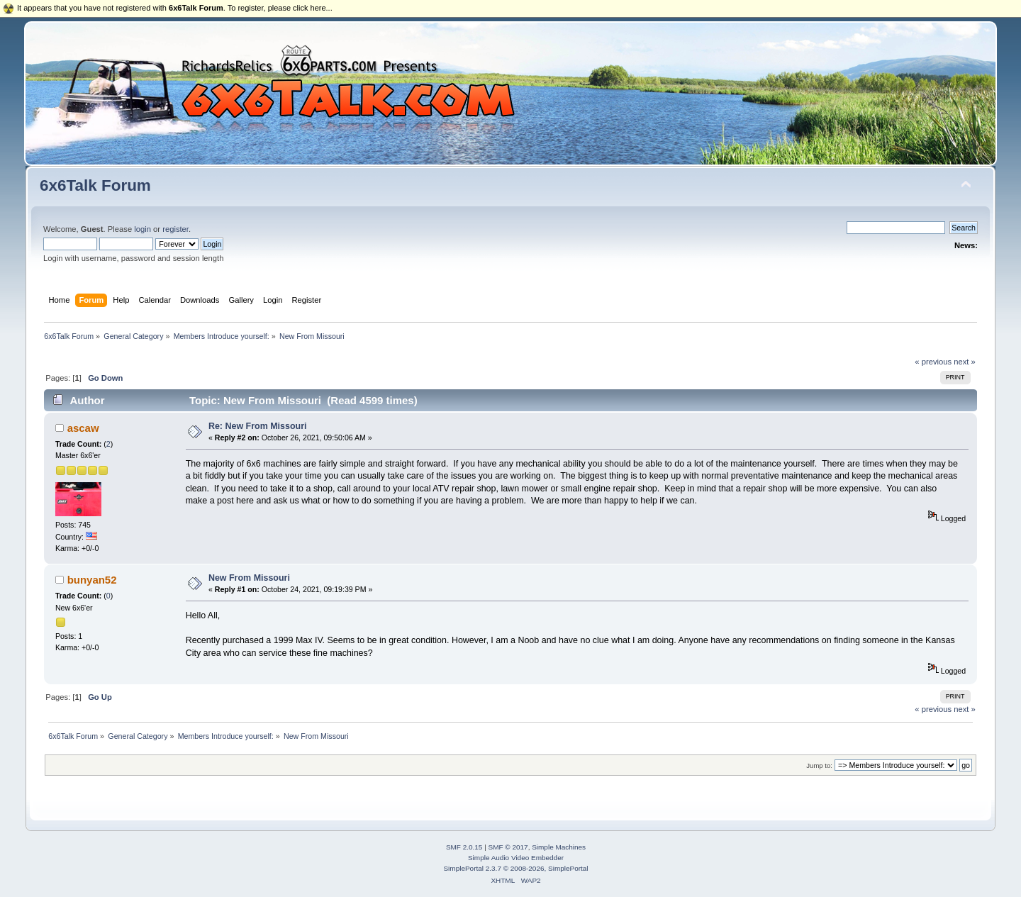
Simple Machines (559, 847)
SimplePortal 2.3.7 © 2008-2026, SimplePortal (515, 868)
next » (965, 361)
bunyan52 (92, 580)
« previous (933, 361)
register (175, 229)
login (142, 229)
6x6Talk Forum (95, 185)
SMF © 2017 (508, 847)
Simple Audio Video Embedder (516, 858)
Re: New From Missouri (257, 426)
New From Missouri (249, 578)
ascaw (83, 428)
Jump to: (819, 765)
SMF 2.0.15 (464, 847)
